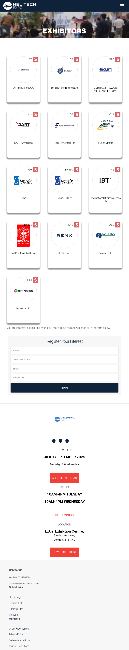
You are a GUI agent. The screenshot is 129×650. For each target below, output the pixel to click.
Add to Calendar (64, 478)
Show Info (14, 614)
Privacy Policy (16, 634)
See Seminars (64, 515)
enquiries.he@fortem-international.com (24, 583)
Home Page (15, 597)
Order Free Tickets (19, 628)
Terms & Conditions (19, 646)
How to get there (64, 552)
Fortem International (19, 640)
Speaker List (15, 603)
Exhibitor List (16, 608)
